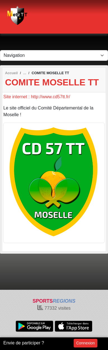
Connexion (85, 343)
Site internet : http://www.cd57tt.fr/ (36, 96)
